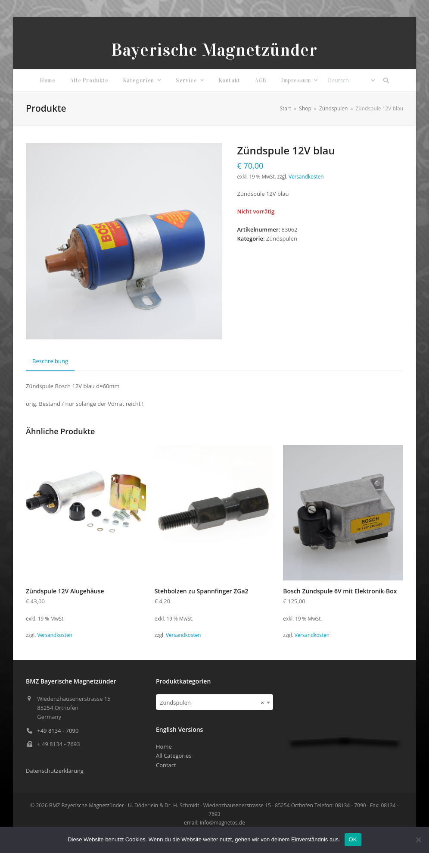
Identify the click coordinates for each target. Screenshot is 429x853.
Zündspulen (281, 238)
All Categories (173, 755)
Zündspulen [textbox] (212, 702)
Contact (166, 765)
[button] (385, 80)
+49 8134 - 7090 (57, 730)
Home (164, 746)
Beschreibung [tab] (50, 361)
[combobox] (214, 702)
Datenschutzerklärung (55, 771)
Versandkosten (306, 176)
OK (353, 839)
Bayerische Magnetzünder (214, 49)
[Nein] (418, 839)
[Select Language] (351, 80)
